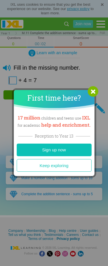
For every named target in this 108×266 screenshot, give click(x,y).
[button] (93, 91)
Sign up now (54, 149)
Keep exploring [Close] (53, 165)
